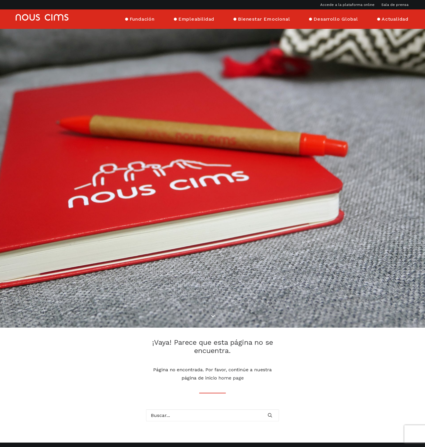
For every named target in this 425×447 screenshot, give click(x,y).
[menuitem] (348, 4)
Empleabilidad (196, 18)
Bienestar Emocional (264, 18)
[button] (270, 386)
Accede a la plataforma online (347, 5)
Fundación (142, 18)
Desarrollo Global (335, 18)
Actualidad (395, 18)
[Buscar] (212, 386)
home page (231, 349)
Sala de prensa (394, 5)
